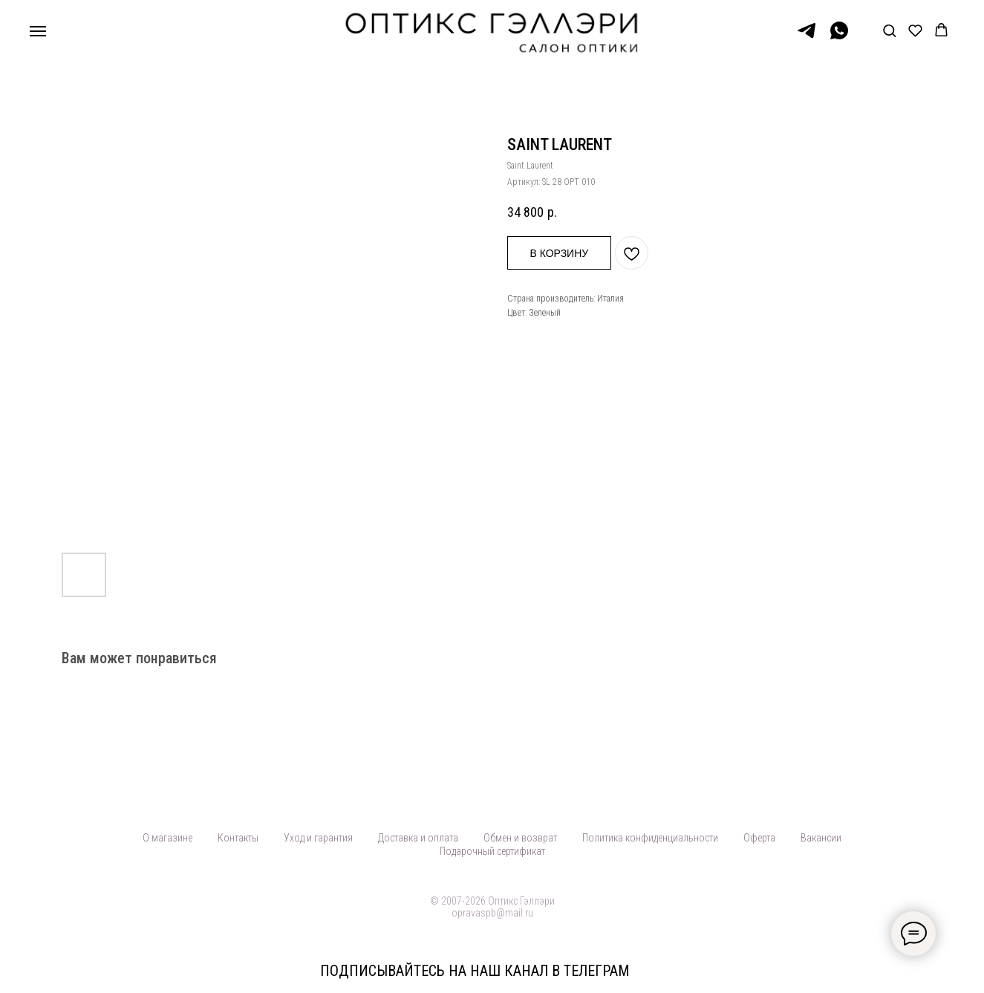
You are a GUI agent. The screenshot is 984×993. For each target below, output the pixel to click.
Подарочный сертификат (492, 851)
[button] (889, 30)
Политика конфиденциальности (650, 838)
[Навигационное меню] (38, 31)
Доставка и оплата (418, 838)
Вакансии (821, 838)
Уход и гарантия (318, 838)
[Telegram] (806, 37)
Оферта (759, 838)
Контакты (238, 838)
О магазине (167, 838)
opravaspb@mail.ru (492, 913)
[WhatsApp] (839, 37)
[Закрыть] (960, 971)
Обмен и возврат (520, 838)
